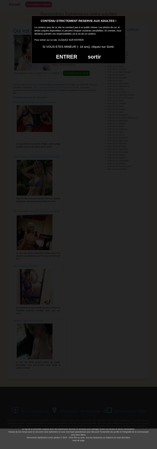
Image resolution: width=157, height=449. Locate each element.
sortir (94, 57)
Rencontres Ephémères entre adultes (43, 437)
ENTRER (66, 57)
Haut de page (78, 440)
